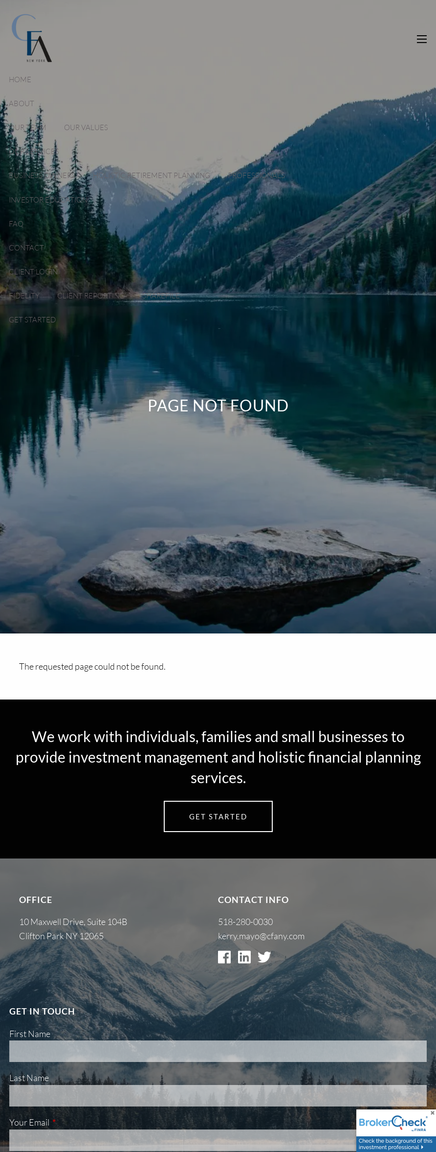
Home (20, 79)
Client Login (33, 271)
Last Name (29, 1077)
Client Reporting (91, 295)
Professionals (256, 175)
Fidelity (24, 295)
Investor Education (48, 199)
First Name (29, 1033)
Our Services (34, 151)
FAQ (16, 223)
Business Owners (42, 175)
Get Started (32, 319)
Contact (26, 247)
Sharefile (161, 295)
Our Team (27, 127)
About (21, 103)
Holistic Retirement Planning (151, 175)
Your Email (68, 1122)
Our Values (86, 127)
